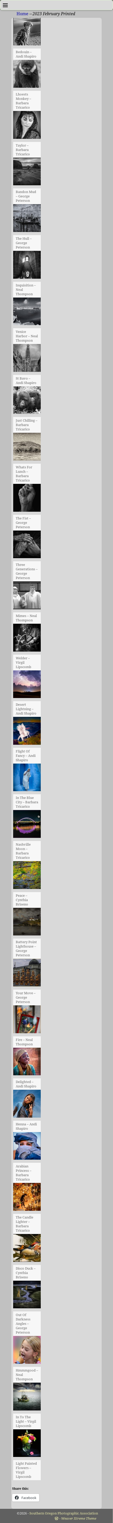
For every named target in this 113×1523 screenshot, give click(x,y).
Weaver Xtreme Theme (78, 1518)
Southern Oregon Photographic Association (63, 1513)
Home (22, 13)
